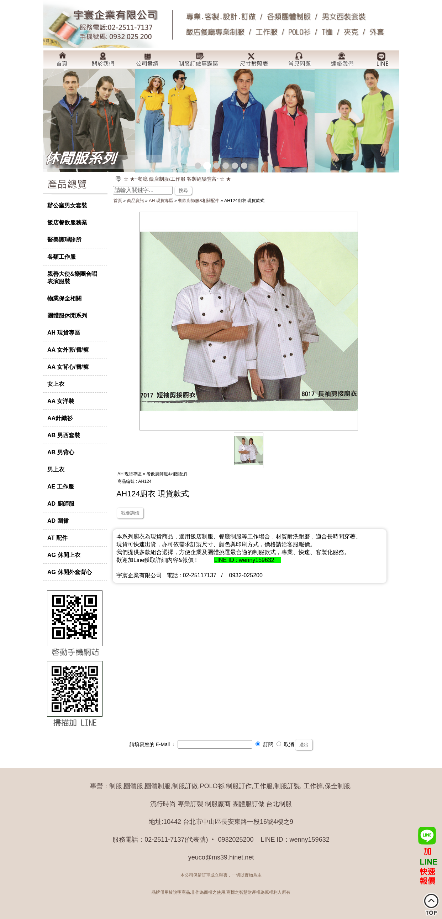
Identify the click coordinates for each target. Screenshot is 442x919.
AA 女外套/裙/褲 (68, 349)
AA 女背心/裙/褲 (68, 366)
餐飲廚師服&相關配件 (198, 200)
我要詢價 (130, 513)
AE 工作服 (60, 486)
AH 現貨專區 (63, 332)
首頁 (118, 200)
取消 (285, 744)
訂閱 (264, 744)
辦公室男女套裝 (67, 205)
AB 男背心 (60, 452)
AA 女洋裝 (60, 401)
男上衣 (55, 469)
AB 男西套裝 (63, 435)
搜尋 (183, 190)
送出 (304, 744)
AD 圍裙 (58, 520)
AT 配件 (57, 538)
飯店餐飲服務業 (67, 222)
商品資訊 (135, 200)
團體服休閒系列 (67, 315)
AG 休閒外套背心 (69, 572)
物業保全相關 (64, 298)
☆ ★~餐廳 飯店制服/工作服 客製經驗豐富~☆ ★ (177, 179)
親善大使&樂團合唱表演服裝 (72, 277)
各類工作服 (61, 256)
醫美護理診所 (64, 239)
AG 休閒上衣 (63, 555)
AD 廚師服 (60, 503)
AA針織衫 (60, 418)
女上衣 (55, 384)
